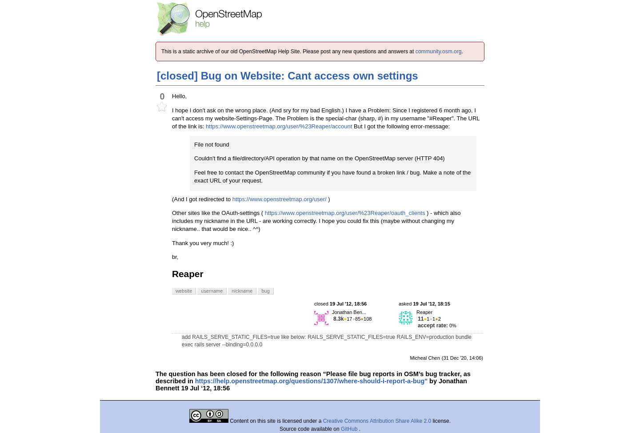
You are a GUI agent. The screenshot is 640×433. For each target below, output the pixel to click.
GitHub (350, 429)
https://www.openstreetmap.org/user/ (279, 199)
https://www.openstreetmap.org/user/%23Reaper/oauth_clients (345, 213)
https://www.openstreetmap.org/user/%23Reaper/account (279, 126)
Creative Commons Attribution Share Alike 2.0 (377, 421)
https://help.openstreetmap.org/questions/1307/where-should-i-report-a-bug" (311, 381)
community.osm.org (439, 51)
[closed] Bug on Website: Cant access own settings (287, 76)
